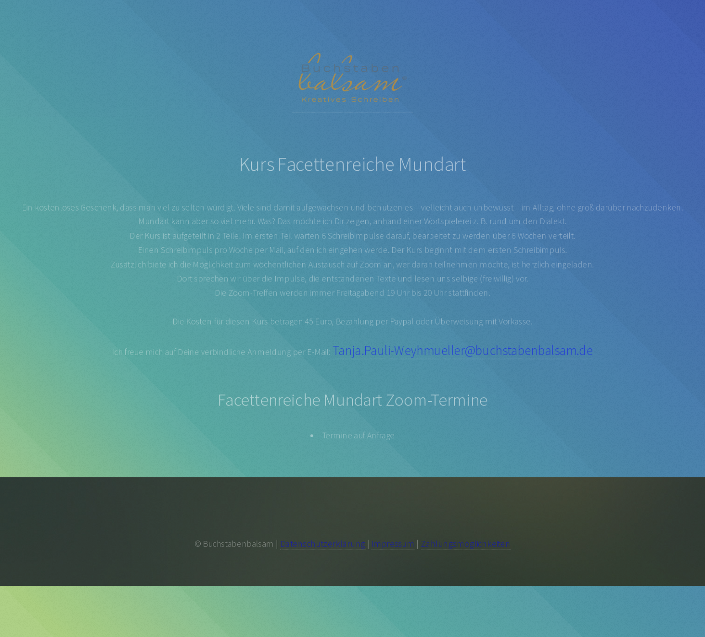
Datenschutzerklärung (321, 544)
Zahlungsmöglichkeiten (467, 544)
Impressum (394, 544)
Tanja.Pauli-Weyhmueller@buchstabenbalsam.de (465, 351)
